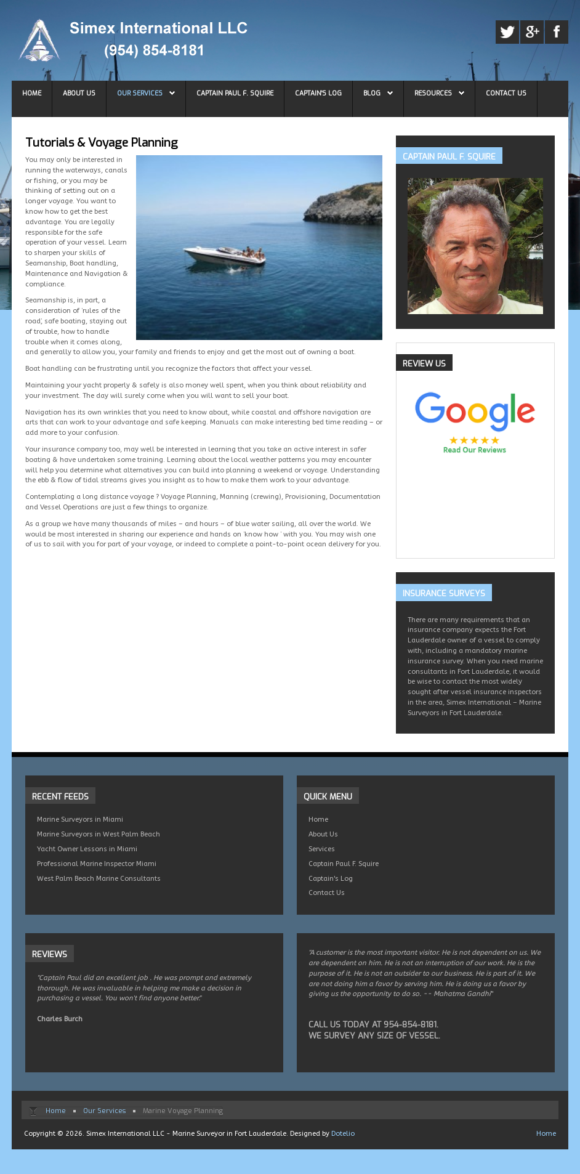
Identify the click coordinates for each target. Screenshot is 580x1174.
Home (31, 93)
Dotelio (343, 1134)
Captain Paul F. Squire (234, 93)
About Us (79, 93)
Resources (433, 93)
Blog (372, 93)
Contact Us (506, 93)
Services (321, 849)
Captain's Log (318, 93)
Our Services (140, 93)
